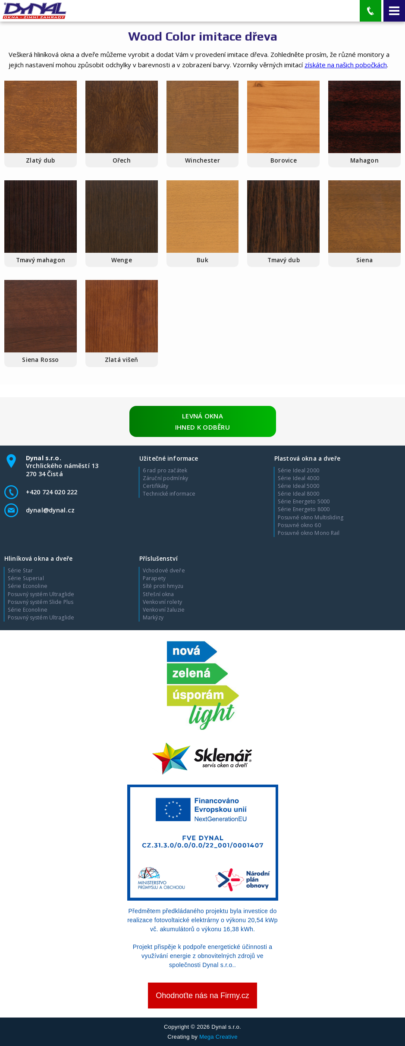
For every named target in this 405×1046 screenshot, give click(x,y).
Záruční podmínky (165, 478)
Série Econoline (27, 586)
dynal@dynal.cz (50, 510)
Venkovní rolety (162, 602)
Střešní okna (158, 594)
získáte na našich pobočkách (346, 64)
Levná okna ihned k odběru (202, 421)
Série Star (20, 570)
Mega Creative (218, 1036)
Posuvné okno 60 (299, 525)
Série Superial (26, 578)
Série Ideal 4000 (298, 478)
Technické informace (169, 493)
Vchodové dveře (164, 570)
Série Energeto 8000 (304, 509)
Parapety (154, 578)
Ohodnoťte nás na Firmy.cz (202, 995)
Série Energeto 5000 (304, 501)
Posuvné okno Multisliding (310, 517)
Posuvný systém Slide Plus (40, 602)
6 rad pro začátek (165, 470)
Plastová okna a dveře (307, 458)
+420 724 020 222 (51, 492)
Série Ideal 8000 (298, 493)
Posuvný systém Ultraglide (41, 594)
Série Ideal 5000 (298, 486)
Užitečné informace (168, 458)
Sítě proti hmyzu (163, 586)
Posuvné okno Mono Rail (309, 533)
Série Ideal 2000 (298, 470)
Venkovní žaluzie (164, 610)
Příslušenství (158, 558)
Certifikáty (155, 486)
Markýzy (153, 617)
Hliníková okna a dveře (38, 558)
